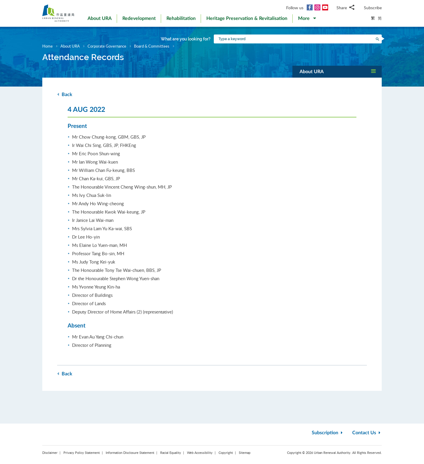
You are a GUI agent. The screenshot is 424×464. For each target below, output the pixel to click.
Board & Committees (151, 46)
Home (47, 46)
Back (64, 94)
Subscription (328, 432)
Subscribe (373, 7)
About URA (70, 46)
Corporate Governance (107, 46)
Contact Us (367, 432)
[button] (307, 19)
